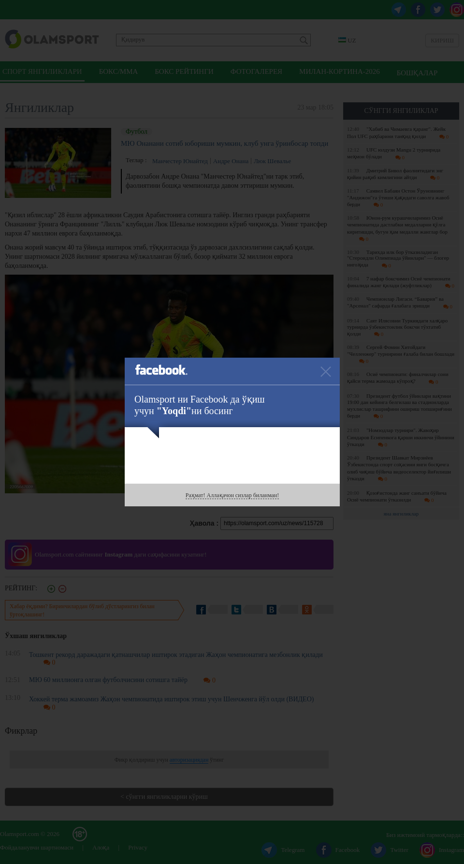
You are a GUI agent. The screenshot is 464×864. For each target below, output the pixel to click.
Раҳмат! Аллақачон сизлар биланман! (232, 495)
